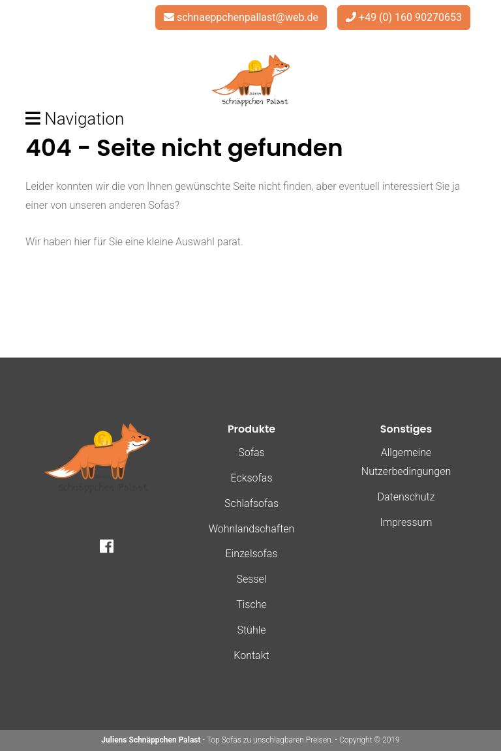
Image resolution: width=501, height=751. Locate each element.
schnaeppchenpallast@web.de (247, 17)
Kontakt (251, 655)
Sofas (251, 452)
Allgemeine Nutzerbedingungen (406, 462)
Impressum (406, 522)
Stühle (251, 630)
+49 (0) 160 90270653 (410, 17)
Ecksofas (251, 478)
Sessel (252, 579)
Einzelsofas (251, 553)
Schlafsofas (251, 503)
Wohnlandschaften (252, 529)
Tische (251, 604)
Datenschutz (405, 497)
